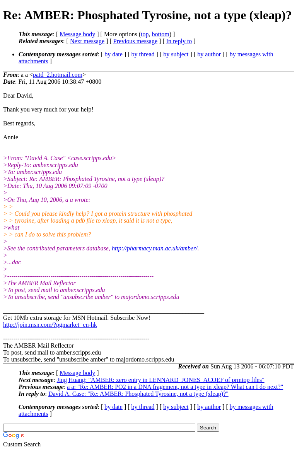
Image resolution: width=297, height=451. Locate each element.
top (144, 34)
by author (209, 54)
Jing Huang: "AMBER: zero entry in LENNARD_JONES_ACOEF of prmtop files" (161, 380)
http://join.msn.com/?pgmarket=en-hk (50, 324)
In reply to (179, 41)
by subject (175, 54)
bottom (160, 34)
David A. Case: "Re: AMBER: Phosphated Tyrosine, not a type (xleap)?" (138, 393)
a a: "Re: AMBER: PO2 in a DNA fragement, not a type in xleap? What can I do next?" (175, 386)
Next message (87, 41)
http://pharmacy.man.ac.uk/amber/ (155, 248)
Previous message (135, 41)
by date (113, 54)
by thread (143, 54)
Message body (77, 34)
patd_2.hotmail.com (57, 74)
